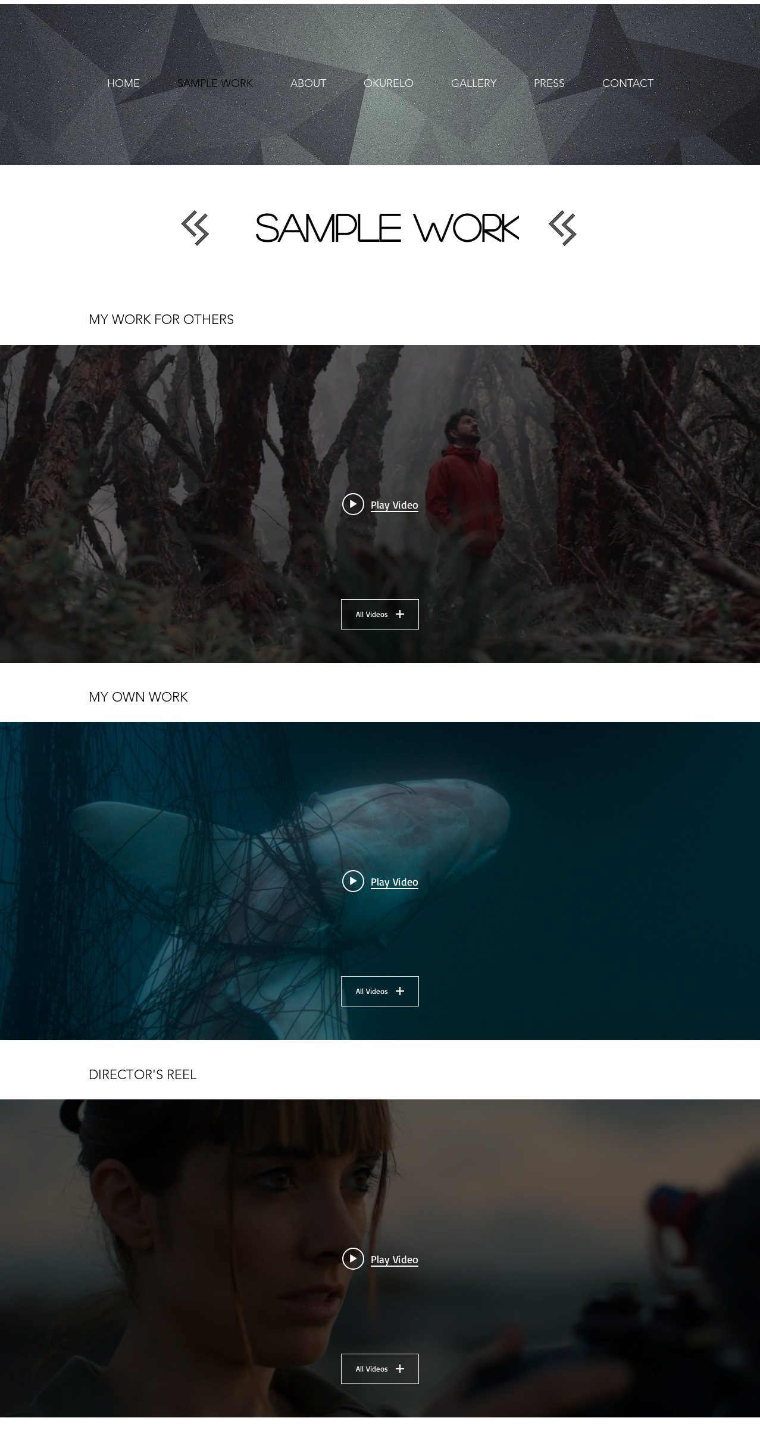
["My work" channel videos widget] (380, 881)
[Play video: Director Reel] (380, 1258)
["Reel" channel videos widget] (380, 1258)
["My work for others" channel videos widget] (380, 504)
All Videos (380, 614)
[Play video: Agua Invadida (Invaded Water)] (380, 881)
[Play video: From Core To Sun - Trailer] (380, 504)
